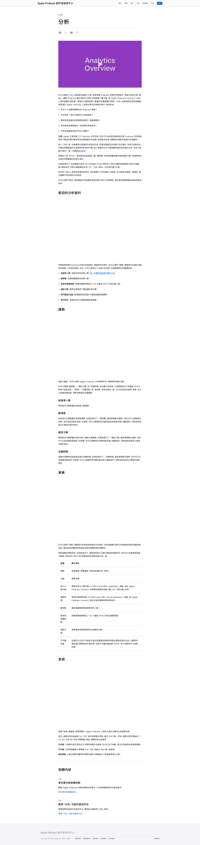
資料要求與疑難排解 (67, 792)
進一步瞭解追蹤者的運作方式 (102, 273)
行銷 (137, 3)
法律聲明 (103, 838)
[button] (59, 32)
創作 (120, 3)
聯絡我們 (78, 838)
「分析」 (71, 95)
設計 (131, 3)
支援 (152, 3)
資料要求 (82, 151)
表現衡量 (145, 3)
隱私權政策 (86, 838)
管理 (126, 3)
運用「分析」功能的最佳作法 (70, 813)
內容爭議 (111, 838)
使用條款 (95, 838)
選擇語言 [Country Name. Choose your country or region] (157, 838)
